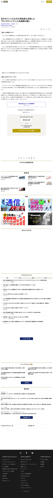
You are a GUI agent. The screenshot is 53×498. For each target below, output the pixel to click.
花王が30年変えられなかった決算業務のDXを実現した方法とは (13, 378)
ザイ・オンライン (24, 468)
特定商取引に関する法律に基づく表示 (9, 468)
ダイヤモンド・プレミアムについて (8, 461)
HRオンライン (23, 480)
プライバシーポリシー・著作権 (8, 471)
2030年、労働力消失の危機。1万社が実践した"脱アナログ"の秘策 (13, 368)
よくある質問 (4, 473)
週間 (33, 278)
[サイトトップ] (5, 2)
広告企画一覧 (31, 425)
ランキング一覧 (26, 338)
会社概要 (42, 461)
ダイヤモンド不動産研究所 (26, 473)
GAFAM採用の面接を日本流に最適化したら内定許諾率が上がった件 (40, 368)
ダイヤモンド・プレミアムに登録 (26, 130)
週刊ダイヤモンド (24, 461)
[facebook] (26, 453)
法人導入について (5, 480)
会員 (46, 278)
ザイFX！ (22, 471)
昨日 (20, 278)
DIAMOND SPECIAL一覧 (7, 425)
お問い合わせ (5, 478)
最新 (7, 278)
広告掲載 (4, 476)
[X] (20, 453)
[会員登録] (49, 2)
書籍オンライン (24, 466)
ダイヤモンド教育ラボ (25, 485)
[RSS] (32, 453)
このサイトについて (6, 459)
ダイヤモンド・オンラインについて (9, 456)
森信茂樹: (9, 24)
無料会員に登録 (26, 120)
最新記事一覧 (26, 417)
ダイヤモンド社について (46, 456)
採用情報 (42, 464)
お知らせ (42, 466)
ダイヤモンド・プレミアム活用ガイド (9, 464)
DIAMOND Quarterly (25, 476)
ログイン (43, 1)
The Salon (23, 478)
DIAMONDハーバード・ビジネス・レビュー (29, 464)
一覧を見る (26, 382)
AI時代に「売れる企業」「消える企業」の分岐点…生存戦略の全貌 (40, 373)
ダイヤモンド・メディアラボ (26, 487)
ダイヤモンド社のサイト (26, 456)
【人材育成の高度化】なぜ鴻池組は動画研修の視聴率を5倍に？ (13, 373)
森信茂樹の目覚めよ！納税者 (6, 25)
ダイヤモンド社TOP (44, 459)
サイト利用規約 (5, 466)
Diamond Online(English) (26, 459)
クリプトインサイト (24, 483)
